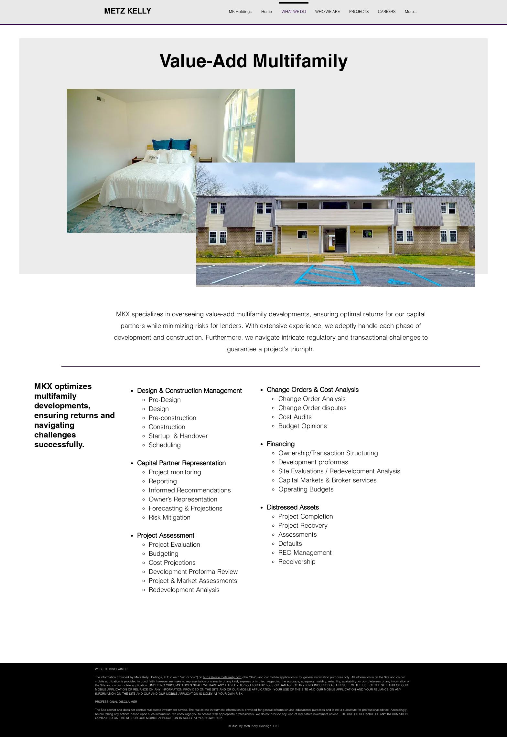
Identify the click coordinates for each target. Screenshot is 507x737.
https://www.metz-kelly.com (222, 677)
